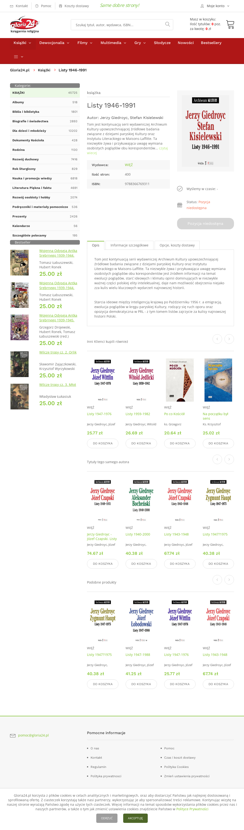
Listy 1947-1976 (99, 415)
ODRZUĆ (107, 818)
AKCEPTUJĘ (135, 818)
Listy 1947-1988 (138, 654)
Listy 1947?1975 (215, 534)
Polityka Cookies (176, 766)
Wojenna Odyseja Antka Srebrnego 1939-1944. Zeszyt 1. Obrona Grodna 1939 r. (59, 259)
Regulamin (98, 766)
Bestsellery (211, 45)
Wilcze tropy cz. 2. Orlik (57, 354)
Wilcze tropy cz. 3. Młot (57, 386)
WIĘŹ (129, 167)
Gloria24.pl (20, 72)
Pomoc (169, 747)
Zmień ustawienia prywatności (186, 775)
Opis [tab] (95, 246)
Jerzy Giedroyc (114, 120)
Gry (137, 45)
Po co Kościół (174, 415)
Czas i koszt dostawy (180, 756)
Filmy (82, 45)
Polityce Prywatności (192, 809)
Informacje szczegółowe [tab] (129, 246)
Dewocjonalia (51, 45)
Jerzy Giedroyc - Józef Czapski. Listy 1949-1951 (102, 539)
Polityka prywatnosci (106, 775)
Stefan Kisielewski (146, 120)
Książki (20, 45)
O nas (95, 747)
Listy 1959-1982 (138, 415)
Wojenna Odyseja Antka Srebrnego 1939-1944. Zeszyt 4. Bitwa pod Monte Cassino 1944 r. (58, 292)
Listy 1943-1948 (176, 534)
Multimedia (111, 45)
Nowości (186, 45)
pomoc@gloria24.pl (33, 734)
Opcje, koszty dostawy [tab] (177, 246)
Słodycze (162, 45)
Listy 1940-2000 (138, 534)
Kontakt (96, 756)
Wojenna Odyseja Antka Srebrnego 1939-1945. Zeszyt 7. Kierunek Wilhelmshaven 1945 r (58, 324)
